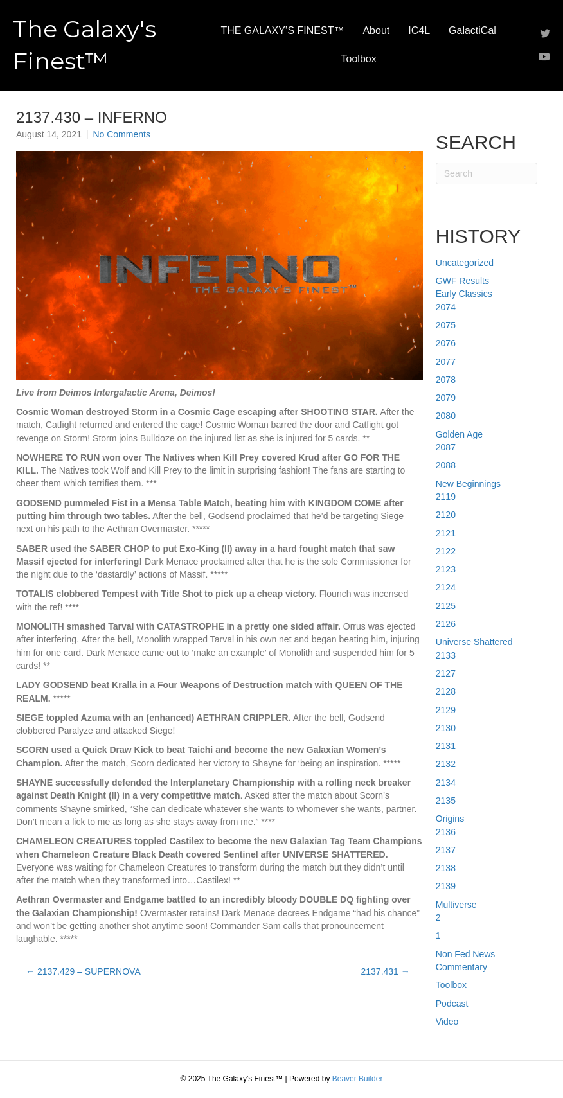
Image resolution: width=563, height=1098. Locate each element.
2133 (446, 655)
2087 (446, 447)
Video (447, 1021)
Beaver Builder (357, 1078)
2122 (446, 551)
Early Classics (464, 293)
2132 (446, 764)
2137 (446, 850)
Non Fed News (466, 954)
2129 (446, 710)
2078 (446, 380)
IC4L (419, 30)
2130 (446, 728)
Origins (450, 818)
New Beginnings (468, 484)
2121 (446, 533)
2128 (446, 691)
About (375, 30)
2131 (446, 746)
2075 (446, 325)
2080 (446, 416)
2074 (446, 307)
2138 (446, 868)
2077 (446, 362)
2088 (446, 465)
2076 (446, 343)
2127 (446, 673)
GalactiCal (472, 30)
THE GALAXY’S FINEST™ (282, 30)
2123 (446, 569)
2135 (446, 800)
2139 (446, 886)
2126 (446, 624)
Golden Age (459, 434)
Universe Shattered (474, 642)
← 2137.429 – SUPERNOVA (83, 971)
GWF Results (462, 281)
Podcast (452, 1003)
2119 (446, 496)
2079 (446, 398)
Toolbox (359, 58)
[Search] (486, 173)
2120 (446, 514)
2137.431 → (385, 971)
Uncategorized (465, 263)
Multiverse (456, 904)
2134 (446, 782)
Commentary (461, 967)
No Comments (121, 134)
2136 (446, 832)
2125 (446, 606)
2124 (446, 587)
